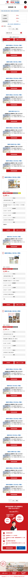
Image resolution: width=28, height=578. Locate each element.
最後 (17, 28)
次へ (13, 28)
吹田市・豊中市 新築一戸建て (5, 10)
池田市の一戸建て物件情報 (15, 10)
